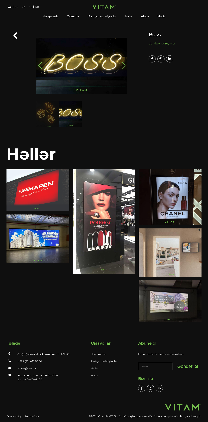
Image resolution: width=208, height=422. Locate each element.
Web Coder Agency (159, 416)
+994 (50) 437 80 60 (30, 361)
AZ (10, 7)
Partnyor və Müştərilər (102, 16)
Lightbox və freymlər (162, 43)
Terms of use (32, 416)
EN (17, 7)
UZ (23, 7)
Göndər (188, 366)
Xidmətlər (73, 16)
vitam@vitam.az (27, 368)
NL (30, 7)
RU (37, 7)
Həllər (129, 16)
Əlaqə (145, 16)
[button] (123, 65)
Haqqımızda (50, 16)
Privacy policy (13, 416)
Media (161, 16)
